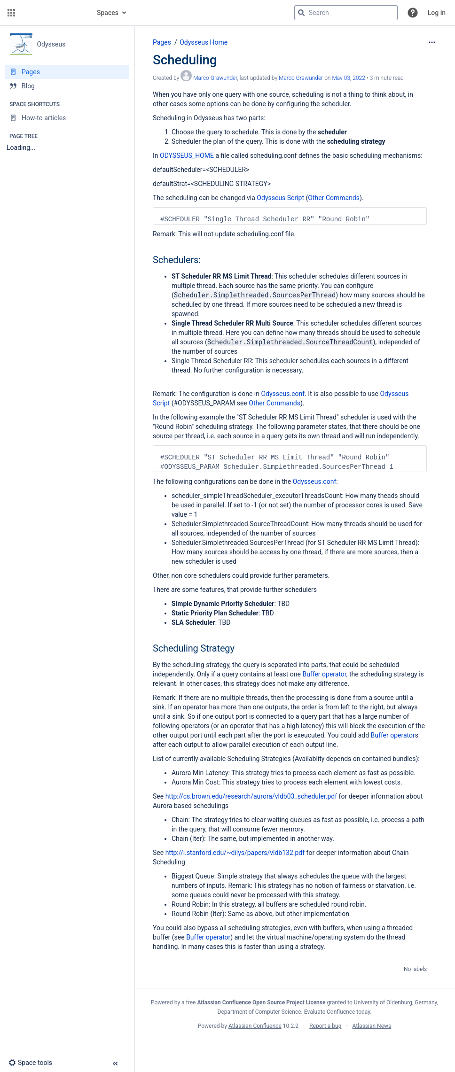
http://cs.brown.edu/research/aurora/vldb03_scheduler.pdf (251, 796)
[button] (11, 12)
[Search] (301, 12)
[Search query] (346, 12)
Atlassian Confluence (255, 1026)
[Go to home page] (52, 12)
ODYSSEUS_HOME (187, 155)
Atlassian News (372, 1026)
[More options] (432, 42)
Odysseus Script (280, 198)
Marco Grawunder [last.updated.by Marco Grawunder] (301, 78)
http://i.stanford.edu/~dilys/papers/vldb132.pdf (235, 852)
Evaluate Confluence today (337, 1012)
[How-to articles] (67, 118)
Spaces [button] (107, 12)
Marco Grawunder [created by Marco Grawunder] (215, 78)
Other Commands (334, 198)
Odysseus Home (204, 42)
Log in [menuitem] (437, 12)
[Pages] (67, 72)
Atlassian (294, 1047)
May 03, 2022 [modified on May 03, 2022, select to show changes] (348, 78)
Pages (162, 42)
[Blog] (67, 86)
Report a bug (325, 1026)
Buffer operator (324, 674)
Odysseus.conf (283, 393)
